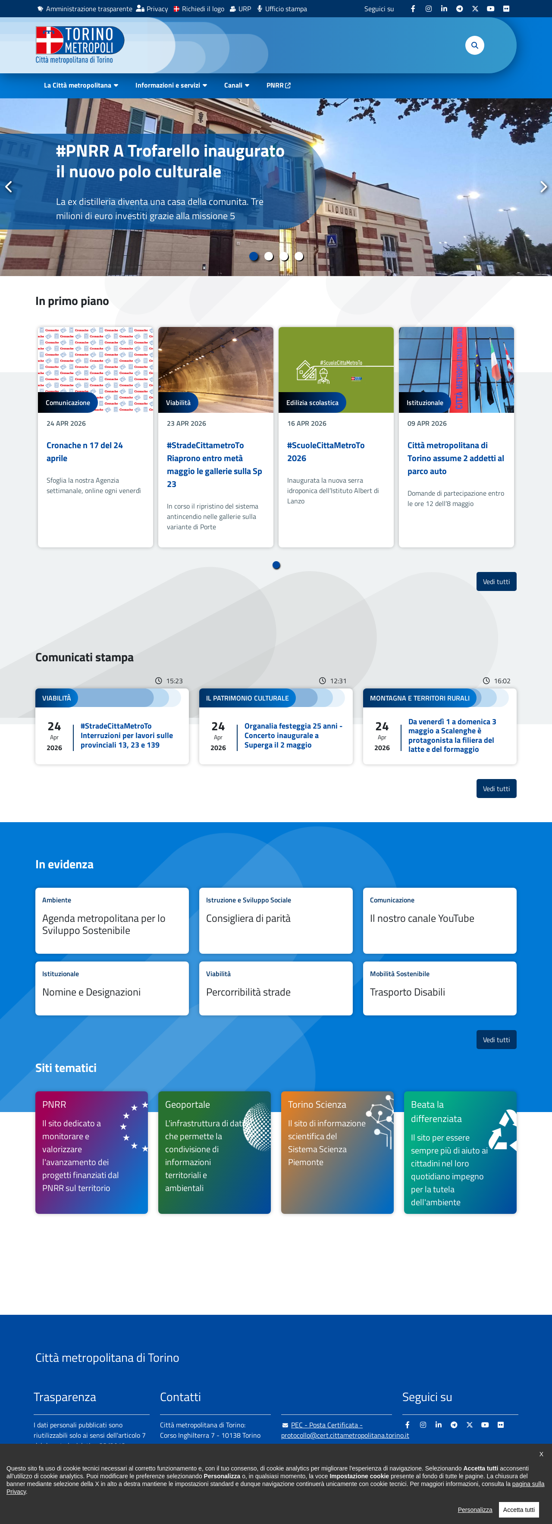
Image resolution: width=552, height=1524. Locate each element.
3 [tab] (283, 256)
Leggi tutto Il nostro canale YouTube (440, 921)
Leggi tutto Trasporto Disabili (440, 988)
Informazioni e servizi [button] (167, 85)
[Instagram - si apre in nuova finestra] (428, 8)
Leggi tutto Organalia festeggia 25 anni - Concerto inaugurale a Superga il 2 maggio (276, 726)
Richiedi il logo (203, 8)
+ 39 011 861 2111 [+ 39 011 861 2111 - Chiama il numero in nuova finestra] (227, 1469)
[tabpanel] (276, 187)
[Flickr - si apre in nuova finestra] (506, 8)
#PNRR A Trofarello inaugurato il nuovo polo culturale (170, 160)
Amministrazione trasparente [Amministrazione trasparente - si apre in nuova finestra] (89, 8)
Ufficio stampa (286, 8)
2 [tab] (268, 256)
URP (244, 8)
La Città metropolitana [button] (77, 85)
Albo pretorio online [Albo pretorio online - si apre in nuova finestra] (62, 1476)
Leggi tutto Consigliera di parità (276, 921)
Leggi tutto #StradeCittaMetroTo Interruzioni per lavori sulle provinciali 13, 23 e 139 (112, 726)
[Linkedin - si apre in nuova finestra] (444, 8)
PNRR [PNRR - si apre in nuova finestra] (275, 85)
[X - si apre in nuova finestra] (475, 8)
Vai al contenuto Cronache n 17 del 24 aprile (95, 437)
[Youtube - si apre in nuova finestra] (491, 8)
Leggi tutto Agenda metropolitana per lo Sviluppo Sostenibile (112, 921)
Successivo (543, 187)
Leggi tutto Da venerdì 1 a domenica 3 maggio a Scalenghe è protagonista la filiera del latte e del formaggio (440, 726)
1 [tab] (253, 256)
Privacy (157, 8)
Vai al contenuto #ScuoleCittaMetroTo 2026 (336, 437)
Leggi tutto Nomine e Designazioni (112, 988)
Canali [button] (233, 85)
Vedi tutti (500, 581)
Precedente (9, 187)
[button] (474, 45)
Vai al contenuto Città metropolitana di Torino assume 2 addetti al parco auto (456, 437)
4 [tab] (298, 256)
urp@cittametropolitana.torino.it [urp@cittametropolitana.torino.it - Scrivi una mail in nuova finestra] (334, 1452)
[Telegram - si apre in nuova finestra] (460, 8)
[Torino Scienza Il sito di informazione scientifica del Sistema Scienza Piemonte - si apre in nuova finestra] (337, 1152)
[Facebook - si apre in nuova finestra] (413, 8)
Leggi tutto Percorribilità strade (276, 988)
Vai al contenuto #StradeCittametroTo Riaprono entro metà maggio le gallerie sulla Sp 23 (216, 437)
